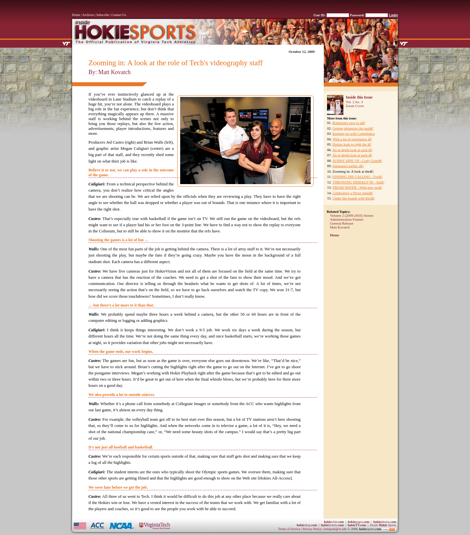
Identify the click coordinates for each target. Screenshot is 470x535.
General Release (341, 223)
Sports (383, 525)
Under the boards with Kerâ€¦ (354, 198)
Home (76, 15)
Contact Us (119, 15)
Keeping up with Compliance (354, 133)
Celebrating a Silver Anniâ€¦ (353, 193)
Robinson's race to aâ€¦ (349, 123)
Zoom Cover (355, 106)
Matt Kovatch (340, 227)
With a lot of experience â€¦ (352, 139)
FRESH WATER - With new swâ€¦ (358, 187)
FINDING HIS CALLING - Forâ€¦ (357, 177)
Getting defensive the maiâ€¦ (353, 128)
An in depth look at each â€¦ (352, 150)
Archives (88, 15)
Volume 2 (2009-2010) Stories (351, 215)
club (334, 522)
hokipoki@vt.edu (335, 529)
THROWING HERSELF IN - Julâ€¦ (358, 182)
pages (358, 522)
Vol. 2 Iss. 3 (354, 102)
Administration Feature (346, 219)
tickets (332, 525)
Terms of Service (289, 529)
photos (384, 522)
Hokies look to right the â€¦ (352, 144)
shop (307, 525)
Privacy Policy (312, 529)
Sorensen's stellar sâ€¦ (348, 166)
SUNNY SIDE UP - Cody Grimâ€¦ (358, 161)
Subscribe (102, 15)
